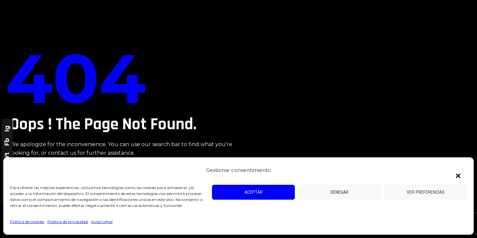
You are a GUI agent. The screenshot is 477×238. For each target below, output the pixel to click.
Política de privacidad (67, 221)
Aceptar (253, 192)
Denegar (339, 192)
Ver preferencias (426, 192)
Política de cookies (27, 221)
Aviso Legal (102, 221)
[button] (455, 172)
